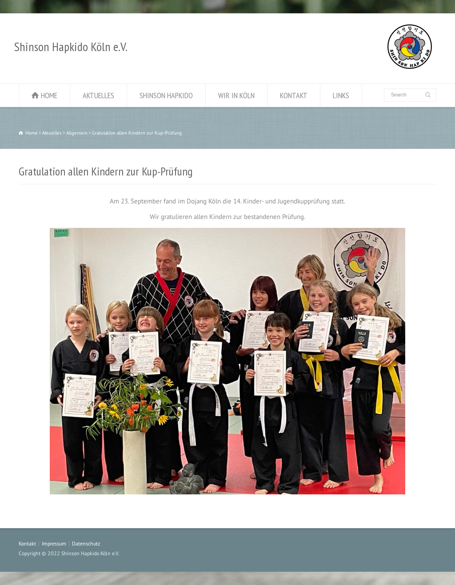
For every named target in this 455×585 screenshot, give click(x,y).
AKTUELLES (98, 95)
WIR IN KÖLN (236, 95)
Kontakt (27, 543)
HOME (49, 95)
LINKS (341, 95)
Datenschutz (86, 543)
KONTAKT (293, 95)
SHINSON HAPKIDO (166, 95)
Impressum (54, 543)
